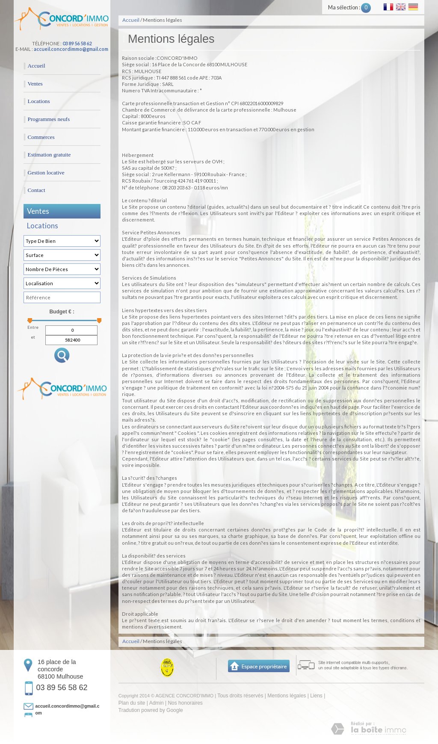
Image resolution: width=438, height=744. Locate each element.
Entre (32, 327)
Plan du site (131, 703)
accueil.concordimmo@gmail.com (71, 49)
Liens (316, 696)
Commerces (41, 137)
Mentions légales (286, 696)
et (33, 337)
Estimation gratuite (49, 154)
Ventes (35, 83)
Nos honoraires (185, 703)
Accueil (36, 65)
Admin (156, 703)
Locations (39, 101)
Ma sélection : (349, 7)
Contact (36, 190)
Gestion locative (46, 172)
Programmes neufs (49, 119)
